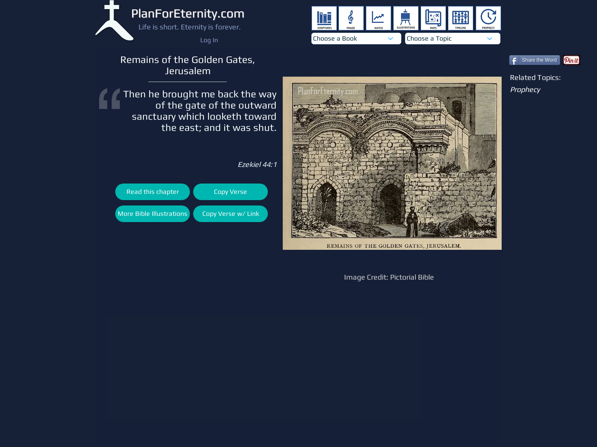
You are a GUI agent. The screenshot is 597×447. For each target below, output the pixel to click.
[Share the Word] (534, 60)
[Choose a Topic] (452, 38)
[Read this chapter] (152, 192)
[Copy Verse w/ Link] (230, 213)
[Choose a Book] (356, 38)
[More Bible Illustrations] (152, 213)
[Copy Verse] (230, 192)
